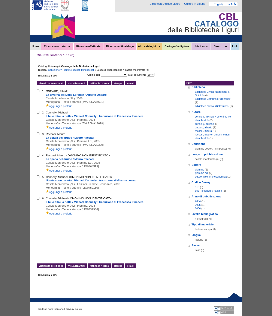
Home (35, 46)
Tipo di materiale (202, 224)
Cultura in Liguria (194, 3)
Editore (196, 164)
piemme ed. (201, 173)
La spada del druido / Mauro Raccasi (70, 137)
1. (43, 91)
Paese (195, 245)
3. (43, 134)
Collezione (198, 144)
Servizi (220, 46)
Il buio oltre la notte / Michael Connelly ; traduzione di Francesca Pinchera (94, 116)
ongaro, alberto (203, 127)
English (218, 4)
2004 (198, 201)
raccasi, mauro (203, 130)
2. (43, 112)
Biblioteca (198, 87)
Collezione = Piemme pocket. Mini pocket (71, 69)
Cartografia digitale (176, 46)
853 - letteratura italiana (208, 190)
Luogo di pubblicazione (207, 154)
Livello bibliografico (204, 214)
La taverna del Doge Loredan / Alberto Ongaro (76, 94)
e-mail (130, 83)
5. (43, 177)
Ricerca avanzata (57, 46)
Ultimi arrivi (201, 46)
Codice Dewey (200, 182)
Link (235, 46)
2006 (198, 208)
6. (43, 198)
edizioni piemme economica (211, 176)
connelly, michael (204, 123)
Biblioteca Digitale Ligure (165, 3)
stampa (118, 83)
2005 (198, 204)
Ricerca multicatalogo (120, 46)
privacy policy (74, 309)
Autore (195, 111)
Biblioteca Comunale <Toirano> (213, 98)
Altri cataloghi (149, 46)
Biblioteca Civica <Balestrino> (212, 106)
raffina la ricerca (99, 83)
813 (197, 187)
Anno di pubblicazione (206, 196)
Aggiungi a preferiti (59, 106)
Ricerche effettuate (88, 46)
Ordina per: (93, 74)
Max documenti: (137, 74)
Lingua (196, 235)
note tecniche (56, 309)
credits (42, 309)
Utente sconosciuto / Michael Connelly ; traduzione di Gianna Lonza (91, 180)
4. (43, 155)
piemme (199, 169)
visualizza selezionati (51, 83)
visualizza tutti (76, 83)
